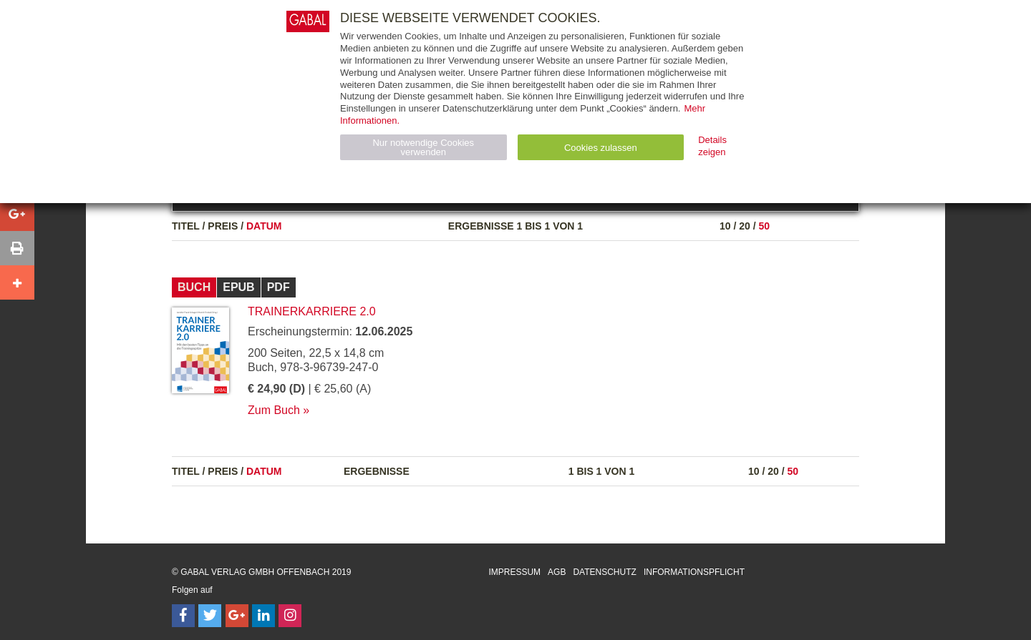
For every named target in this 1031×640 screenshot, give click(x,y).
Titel (186, 226)
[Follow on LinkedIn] (263, 615)
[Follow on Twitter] (209, 615)
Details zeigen (712, 145)
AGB (557, 572)
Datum (264, 226)
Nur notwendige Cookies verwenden (423, 147)
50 (764, 226)
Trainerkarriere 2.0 (312, 311)
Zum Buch (274, 410)
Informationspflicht (694, 572)
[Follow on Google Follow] (237, 615)
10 (725, 226)
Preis (223, 226)
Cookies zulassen (600, 147)
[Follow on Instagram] (290, 615)
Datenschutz (604, 572)
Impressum (514, 572)
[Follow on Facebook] (183, 615)
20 (744, 226)
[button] (17, 214)
